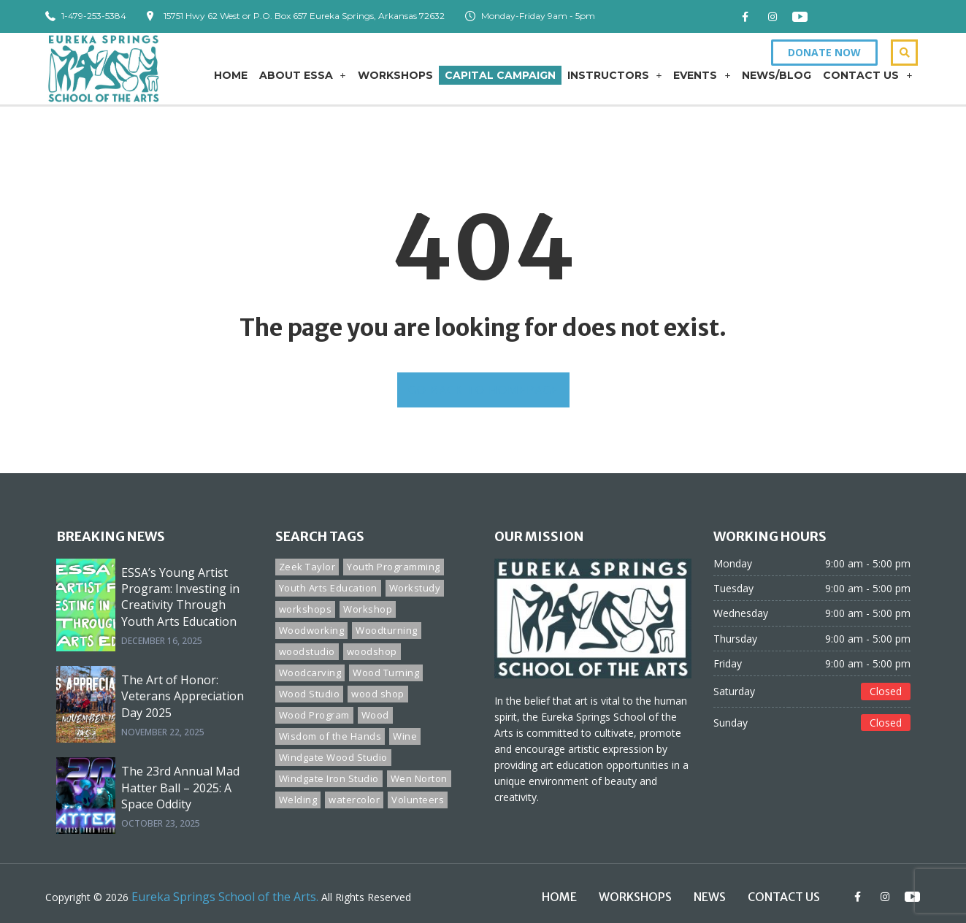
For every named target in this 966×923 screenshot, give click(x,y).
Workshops (395, 75)
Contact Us (867, 75)
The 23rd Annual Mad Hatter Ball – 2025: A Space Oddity (180, 787)
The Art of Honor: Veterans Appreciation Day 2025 (182, 696)
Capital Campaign (500, 75)
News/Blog (776, 75)
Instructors (614, 75)
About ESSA (302, 75)
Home (231, 75)
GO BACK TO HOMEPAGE (483, 389)
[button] (824, 52)
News (710, 896)
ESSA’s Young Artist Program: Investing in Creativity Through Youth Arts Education (180, 596)
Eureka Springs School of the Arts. (224, 897)
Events (701, 75)
